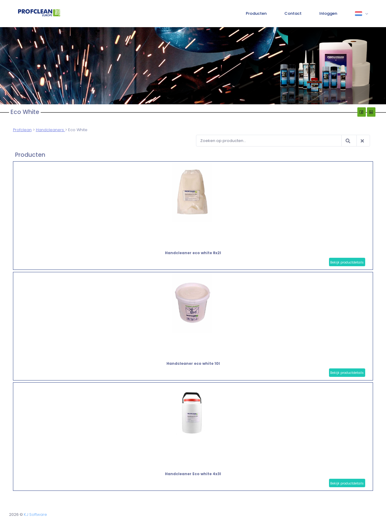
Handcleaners (50, 130)
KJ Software (35, 514)
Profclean (22, 130)
